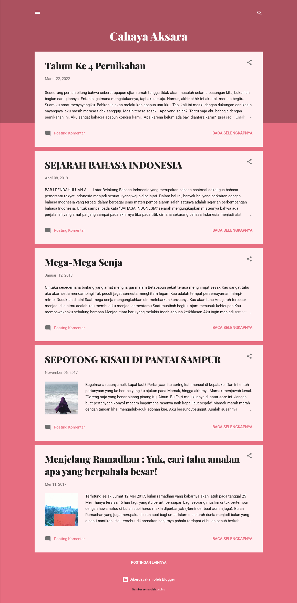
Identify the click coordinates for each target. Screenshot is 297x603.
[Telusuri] (260, 14)
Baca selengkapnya (232, 133)
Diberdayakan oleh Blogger (148, 579)
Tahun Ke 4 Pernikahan (95, 65)
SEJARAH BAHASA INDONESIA (113, 165)
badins (161, 589)
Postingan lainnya (148, 562)
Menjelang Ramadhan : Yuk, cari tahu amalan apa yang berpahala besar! (142, 465)
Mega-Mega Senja (83, 262)
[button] (249, 63)
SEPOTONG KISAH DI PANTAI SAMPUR (133, 359)
